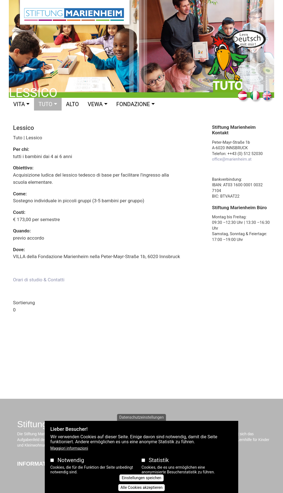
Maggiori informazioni (69, 448)
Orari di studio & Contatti (38, 279)
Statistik (159, 460)
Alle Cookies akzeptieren (141, 487)
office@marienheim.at (231, 159)
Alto (72, 104)
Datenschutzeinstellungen (141, 417)
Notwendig (70, 460)
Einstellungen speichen (141, 478)
